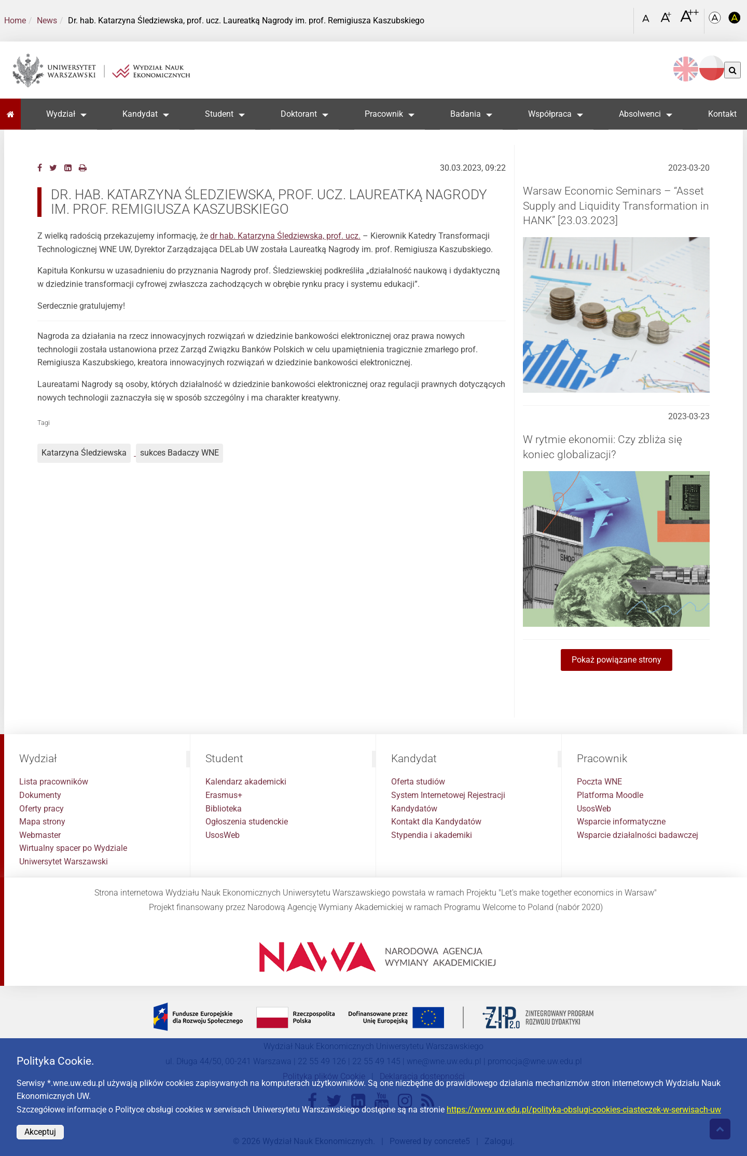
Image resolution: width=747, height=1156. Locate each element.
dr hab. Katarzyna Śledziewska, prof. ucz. (285, 236)
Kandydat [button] (140, 114)
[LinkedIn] (68, 168)
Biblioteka (223, 809)
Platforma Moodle (610, 795)
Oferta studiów (418, 782)
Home (15, 20)
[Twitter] (53, 168)
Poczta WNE (599, 782)
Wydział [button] (60, 114)
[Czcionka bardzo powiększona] (689, 20)
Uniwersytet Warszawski (63, 861)
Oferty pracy (41, 809)
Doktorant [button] (299, 114)
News (47, 20)
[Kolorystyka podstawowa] (716, 21)
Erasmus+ (223, 795)
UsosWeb (222, 835)
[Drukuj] (83, 168)
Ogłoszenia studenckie (246, 822)
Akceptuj (40, 1132)
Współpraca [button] (550, 114)
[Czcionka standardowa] (647, 21)
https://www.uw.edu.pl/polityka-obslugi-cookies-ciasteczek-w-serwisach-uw (584, 1109)
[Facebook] (39, 168)
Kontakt (722, 114)
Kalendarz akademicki (245, 782)
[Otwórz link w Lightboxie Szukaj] (623, 17)
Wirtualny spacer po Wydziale (73, 848)
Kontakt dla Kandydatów (436, 822)
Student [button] (219, 114)
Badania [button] (465, 114)
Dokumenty (40, 795)
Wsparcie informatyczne (621, 822)
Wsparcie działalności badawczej (637, 835)
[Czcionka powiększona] (667, 20)
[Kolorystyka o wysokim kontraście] (734, 21)
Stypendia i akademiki (431, 835)
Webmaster (40, 835)
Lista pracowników (53, 782)
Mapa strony (42, 822)
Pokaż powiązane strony (616, 660)
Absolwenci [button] (640, 114)
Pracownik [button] (384, 114)
